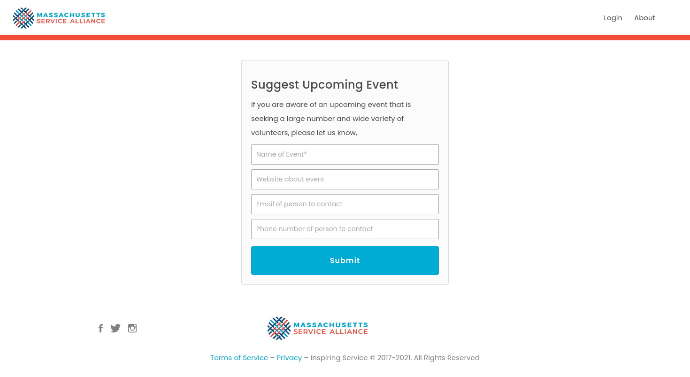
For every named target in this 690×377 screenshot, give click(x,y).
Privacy (289, 359)
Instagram (132, 330)
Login (613, 18)
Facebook (101, 330)
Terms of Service (239, 359)
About (644, 18)
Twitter (115, 330)
